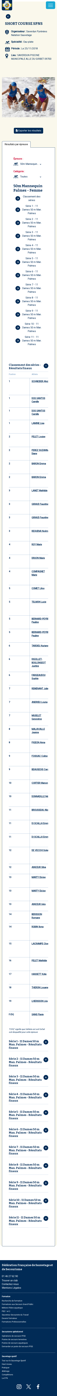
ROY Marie (37, 544)
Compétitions (7, 1375)
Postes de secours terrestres (14, 1339)
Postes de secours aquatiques (15, 1343)
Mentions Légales (11, 1287)
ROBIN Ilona (37, 926)
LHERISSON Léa (40, 1001)
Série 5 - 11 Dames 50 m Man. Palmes (28, 262)
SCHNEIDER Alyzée (41, 381)
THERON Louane (40, 987)
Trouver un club (10, 1280)
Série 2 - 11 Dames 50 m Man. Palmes (28, 223)
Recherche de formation (12, 1301)
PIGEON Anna (38, 742)
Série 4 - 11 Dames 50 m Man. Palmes (28, 249)
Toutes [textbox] (24, 176)
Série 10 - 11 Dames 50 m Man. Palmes (28, 327)
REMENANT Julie (40, 688)
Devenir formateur (9, 1318)
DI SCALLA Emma (41, 823)
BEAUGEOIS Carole (41, 769)
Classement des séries (27, 198)
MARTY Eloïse (39, 877)
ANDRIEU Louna (39, 702)
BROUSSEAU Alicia (41, 810)
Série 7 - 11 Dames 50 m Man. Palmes (28, 288)
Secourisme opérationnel (12, 1332)
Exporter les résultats (28, 130)
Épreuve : (18, 158)
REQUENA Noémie (41, 531)
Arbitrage (5, 1371)
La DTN (5, 1378)
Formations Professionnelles (14, 1322)
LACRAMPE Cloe (40, 943)
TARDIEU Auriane (40, 645)
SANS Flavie (38, 1014)
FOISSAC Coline (40, 756)
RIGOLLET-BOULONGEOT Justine (39, 662)
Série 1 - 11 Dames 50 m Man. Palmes (28, 210)
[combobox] (31, 164)
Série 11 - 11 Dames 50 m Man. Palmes (28, 341)
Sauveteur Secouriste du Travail (15, 1315)
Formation (6, 1296)
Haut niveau (7, 1364)
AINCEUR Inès (39, 904)
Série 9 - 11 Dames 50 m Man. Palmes (28, 314)
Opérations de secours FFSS (14, 1336)
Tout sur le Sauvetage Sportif (14, 1361)
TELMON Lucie (39, 602)
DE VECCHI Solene (41, 850)
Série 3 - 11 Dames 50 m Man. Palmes (28, 236)
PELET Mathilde (39, 960)
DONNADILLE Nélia (41, 796)
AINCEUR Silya (39, 867)
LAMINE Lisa (38, 423)
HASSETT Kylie (39, 974)
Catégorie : (19, 171)
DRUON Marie (38, 558)
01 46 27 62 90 (10, 1276)
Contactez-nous (10, 1284)
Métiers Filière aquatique (12, 1308)
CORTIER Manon (40, 783)
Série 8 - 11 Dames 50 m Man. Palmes (28, 301)
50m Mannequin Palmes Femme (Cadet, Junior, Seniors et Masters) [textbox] (31, 164)
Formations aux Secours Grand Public (17, 1304)
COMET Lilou (38, 588)
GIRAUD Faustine (40, 504)
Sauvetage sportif (9, 1356)
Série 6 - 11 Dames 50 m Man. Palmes (28, 275)
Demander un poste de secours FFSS (17, 1346)
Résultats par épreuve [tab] (16, 144)
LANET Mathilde (39, 490)
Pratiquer (5, 1368)
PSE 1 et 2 (6, 1311)
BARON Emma (39, 463)
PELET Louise (38, 436)
